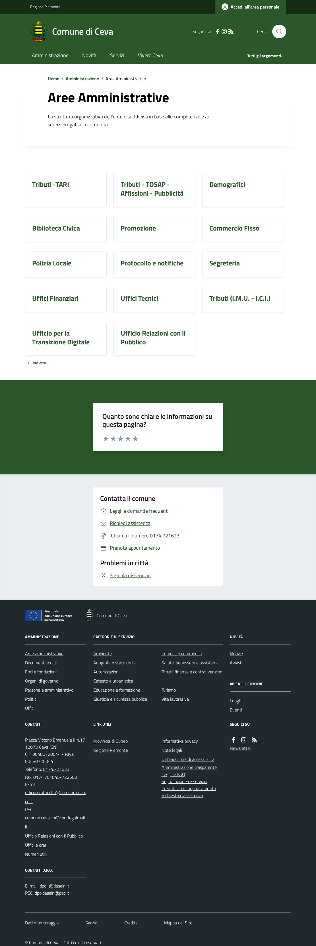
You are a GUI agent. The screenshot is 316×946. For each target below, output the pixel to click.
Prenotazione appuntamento (189, 788)
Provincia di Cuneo (110, 741)
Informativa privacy (180, 741)
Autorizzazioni (106, 671)
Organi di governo (41, 680)
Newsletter (240, 748)
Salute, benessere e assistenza (191, 662)
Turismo (169, 690)
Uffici (29, 708)
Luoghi (236, 700)
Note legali (172, 750)
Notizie (236, 653)
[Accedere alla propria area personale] (250, 7)
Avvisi (235, 662)
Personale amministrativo (49, 690)
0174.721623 (56, 769)
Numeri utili (36, 854)
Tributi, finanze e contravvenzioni (192, 676)
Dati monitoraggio (42, 922)
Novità (89, 55)
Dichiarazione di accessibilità (188, 759)
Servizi (117, 55)
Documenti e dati (41, 662)
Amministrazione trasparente (189, 767)
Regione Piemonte (45, 7)
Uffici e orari (36, 845)
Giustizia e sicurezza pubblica (120, 699)
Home (53, 78)
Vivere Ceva (150, 55)
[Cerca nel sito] (277, 31)
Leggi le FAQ (173, 774)
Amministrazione (50, 55)
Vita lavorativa (175, 699)
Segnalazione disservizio (184, 781)
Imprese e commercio (182, 653)
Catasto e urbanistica (113, 680)
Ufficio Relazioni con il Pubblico (54, 835)
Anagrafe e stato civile (114, 662)
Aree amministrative (44, 653)
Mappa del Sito (178, 922)
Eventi (236, 709)
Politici (31, 699)
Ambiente (102, 653)
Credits (130, 922)
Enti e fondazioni (41, 671)
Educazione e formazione (116, 690)
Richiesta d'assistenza (182, 795)
